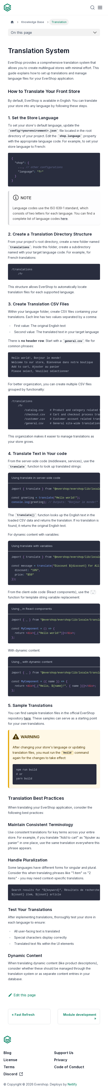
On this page (21, 32)
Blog (7, 1053)
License (10, 1060)
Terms (9, 1067)
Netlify (72, 1084)
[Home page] (12, 22)
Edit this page (22, 995)
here (64, 219)
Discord (13, 1074)
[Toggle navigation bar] (100, 7)
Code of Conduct (69, 1067)
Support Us (63, 1053)
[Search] (92, 8)
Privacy (60, 1060)
